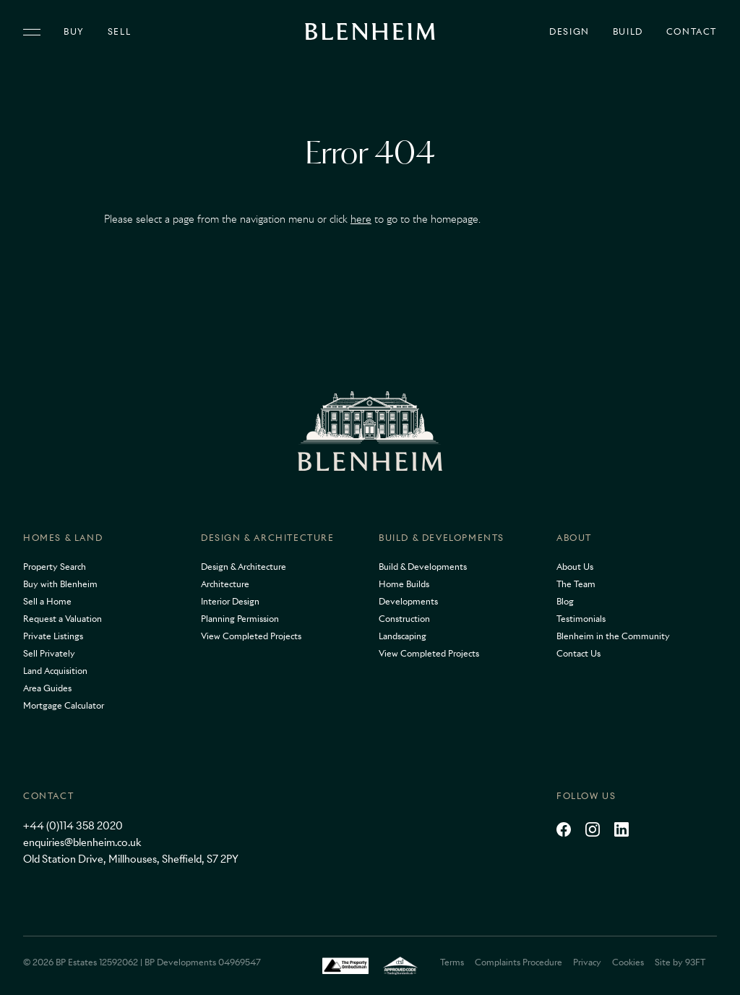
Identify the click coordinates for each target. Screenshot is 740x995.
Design (569, 31)
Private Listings (53, 636)
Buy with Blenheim (60, 583)
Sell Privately (49, 653)
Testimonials (581, 618)
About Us (574, 566)
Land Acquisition (55, 670)
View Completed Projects (251, 636)
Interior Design (230, 601)
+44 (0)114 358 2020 (73, 825)
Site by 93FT (680, 962)
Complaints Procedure (518, 962)
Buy (74, 31)
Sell (119, 31)
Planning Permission (240, 618)
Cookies (628, 962)
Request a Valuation (62, 618)
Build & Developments (441, 537)
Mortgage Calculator (63, 705)
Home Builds (404, 583)
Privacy (587, 962)
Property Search (54, 566)
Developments (408, 601)
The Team (575, 583)
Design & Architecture (268, 537)
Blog (565, 601)
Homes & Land (63, 537)
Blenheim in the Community (613, 636)
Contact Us (578, 653)
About (574, 537)
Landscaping (402, 636)
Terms (452, 962)
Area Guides (47, 688)
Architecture (225, 583)
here (360, 219)
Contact (691, 31)
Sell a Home (47, 601)
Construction (404, 618)
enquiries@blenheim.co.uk (82, 842)
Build (628, 31)
